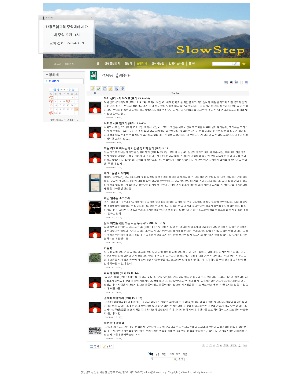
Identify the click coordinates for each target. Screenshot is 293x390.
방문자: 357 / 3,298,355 (64, 120)
